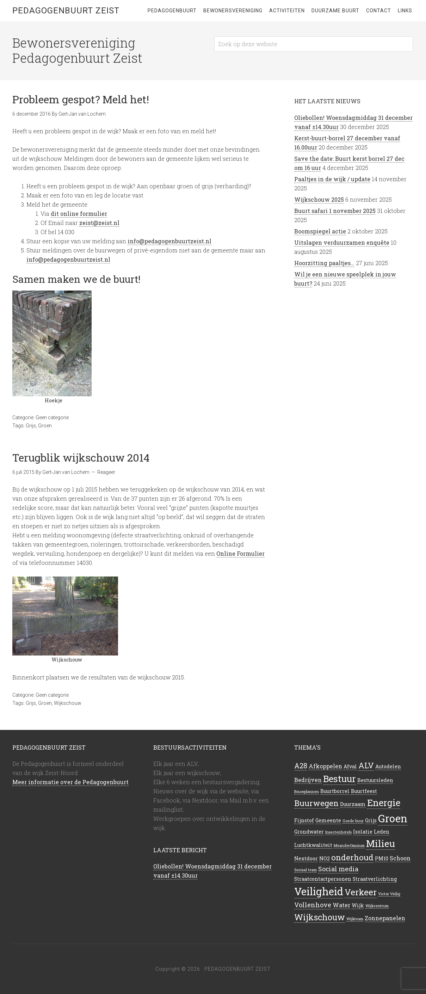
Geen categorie (52, 417)
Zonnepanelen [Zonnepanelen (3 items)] (385, 918)
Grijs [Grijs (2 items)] (371, 820)
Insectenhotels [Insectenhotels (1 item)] (338, 832)
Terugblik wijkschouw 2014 (80, 457)
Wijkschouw (67, 703)
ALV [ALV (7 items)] (366, 765)
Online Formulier (240, 553)
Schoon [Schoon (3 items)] (400, 858)
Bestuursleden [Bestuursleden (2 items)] (375, 780)
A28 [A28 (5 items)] (300, 765)
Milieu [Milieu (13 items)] (380, 843)
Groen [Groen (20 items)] (392, 818)
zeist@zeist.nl (99, 222)
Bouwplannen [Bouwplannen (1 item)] (306, 791)
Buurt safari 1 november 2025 (335, 210)
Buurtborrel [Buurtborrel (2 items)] (335, 791)
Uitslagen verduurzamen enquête (341, 242)
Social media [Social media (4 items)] (338, 869)
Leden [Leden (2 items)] (381, 831)
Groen (45, 425)
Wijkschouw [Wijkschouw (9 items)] (319, 916)
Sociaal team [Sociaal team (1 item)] (305, 869)
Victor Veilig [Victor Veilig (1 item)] (389, 893)
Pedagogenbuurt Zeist (65, 11)
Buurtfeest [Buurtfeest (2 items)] (364, 791)
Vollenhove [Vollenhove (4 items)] (312, 905)
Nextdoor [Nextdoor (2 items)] (306, 858)
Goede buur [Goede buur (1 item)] (353, 820)
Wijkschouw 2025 (319, 199)
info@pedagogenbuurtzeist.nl (169, 241)
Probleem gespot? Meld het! (80, 99)
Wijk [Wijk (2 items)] (358, 905)
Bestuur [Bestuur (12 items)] (339, 779)
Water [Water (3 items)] (341, 905)
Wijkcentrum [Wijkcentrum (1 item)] (377, 905)
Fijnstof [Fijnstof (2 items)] (304, 820)
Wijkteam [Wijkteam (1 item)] (354, 918)
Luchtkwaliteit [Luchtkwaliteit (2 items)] (313, 845)
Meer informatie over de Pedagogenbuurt (70, 782)
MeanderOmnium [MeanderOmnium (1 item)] (349, 845)
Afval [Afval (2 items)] (350, 766)
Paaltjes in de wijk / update (332, 179)
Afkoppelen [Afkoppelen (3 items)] (325, 766)
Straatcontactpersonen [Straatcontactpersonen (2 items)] (322, 879)
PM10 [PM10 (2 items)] (381, 858)
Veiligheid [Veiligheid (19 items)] (318, 891)
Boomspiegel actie (320, 231)
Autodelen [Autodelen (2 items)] (388, 766)
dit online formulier (79, 213)
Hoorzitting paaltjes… (324, 263)
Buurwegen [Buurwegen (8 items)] (316, 803)
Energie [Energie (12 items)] (383, 803)
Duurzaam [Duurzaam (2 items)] (353, 804)
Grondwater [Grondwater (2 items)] (309, 831)
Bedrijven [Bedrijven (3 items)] (308, 779)
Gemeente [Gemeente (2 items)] (328, 820)
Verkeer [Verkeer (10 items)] (361, 892)
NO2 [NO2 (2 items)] (324, 858)
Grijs (31, 425)
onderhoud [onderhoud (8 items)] (352, 857)
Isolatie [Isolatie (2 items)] (362, 831)
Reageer (106, 472)
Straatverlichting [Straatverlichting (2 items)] (375, 879)
